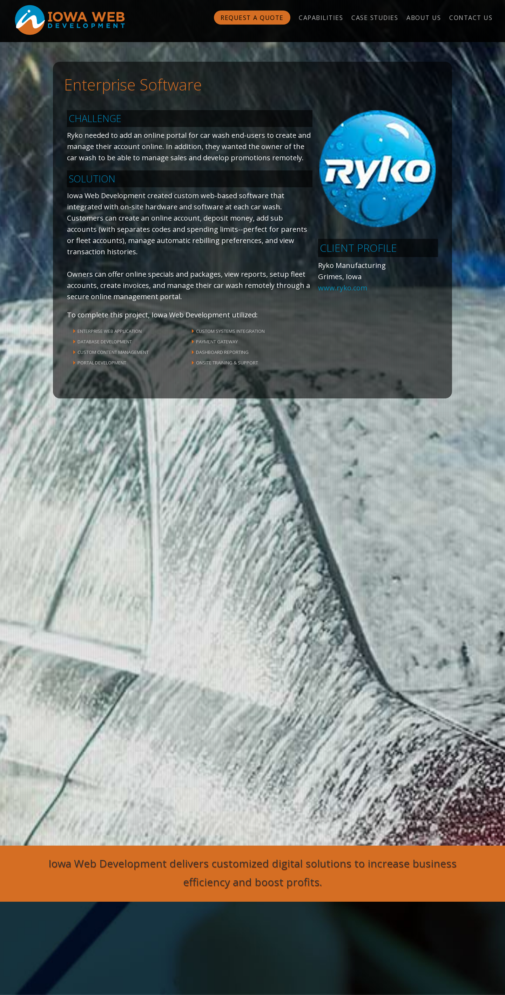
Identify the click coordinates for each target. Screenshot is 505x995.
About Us (423, 17)
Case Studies (374, 17)
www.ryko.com (342, 288)
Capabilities (321, 17)
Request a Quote (252, 17)
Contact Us (470, 17)
